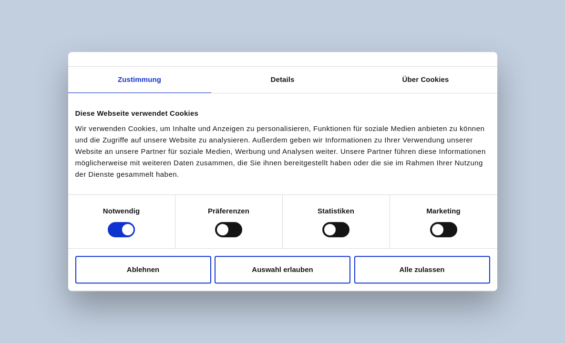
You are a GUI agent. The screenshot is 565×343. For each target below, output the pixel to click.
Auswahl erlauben (282, 269)
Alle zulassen (421, 269)
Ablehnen (143, 269)
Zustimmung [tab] (139, 79)
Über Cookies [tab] (425, 79)
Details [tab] (283, 79)
